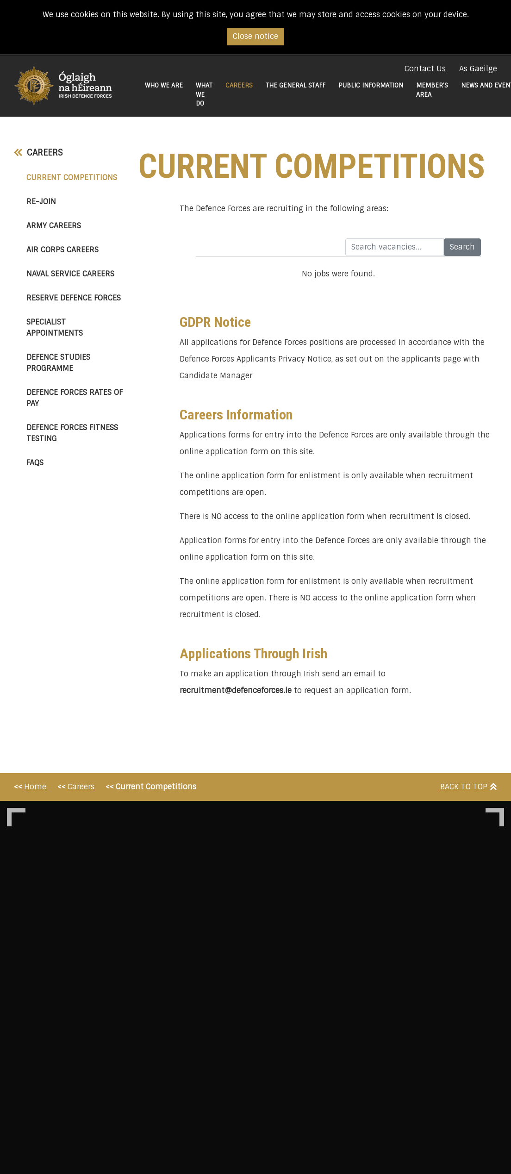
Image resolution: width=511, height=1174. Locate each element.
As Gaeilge (478, 69)
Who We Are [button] (164, 85)
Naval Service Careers (70, 274)
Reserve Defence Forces (73, 298)
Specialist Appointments (54, 327)
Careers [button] (242, 85)
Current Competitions (75, 177)
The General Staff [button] (295, 85)
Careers (38, 152)
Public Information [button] (370, 85)
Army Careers (53, 226)
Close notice (255, 36)
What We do (204, 94)
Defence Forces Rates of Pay (74, 397)
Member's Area (432, 90)
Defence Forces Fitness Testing (72, 433)
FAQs (35, 463)
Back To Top (468, 787)
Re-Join (41, 201)
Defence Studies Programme (58, 362)
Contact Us (425, 69)
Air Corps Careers (62, 250)
